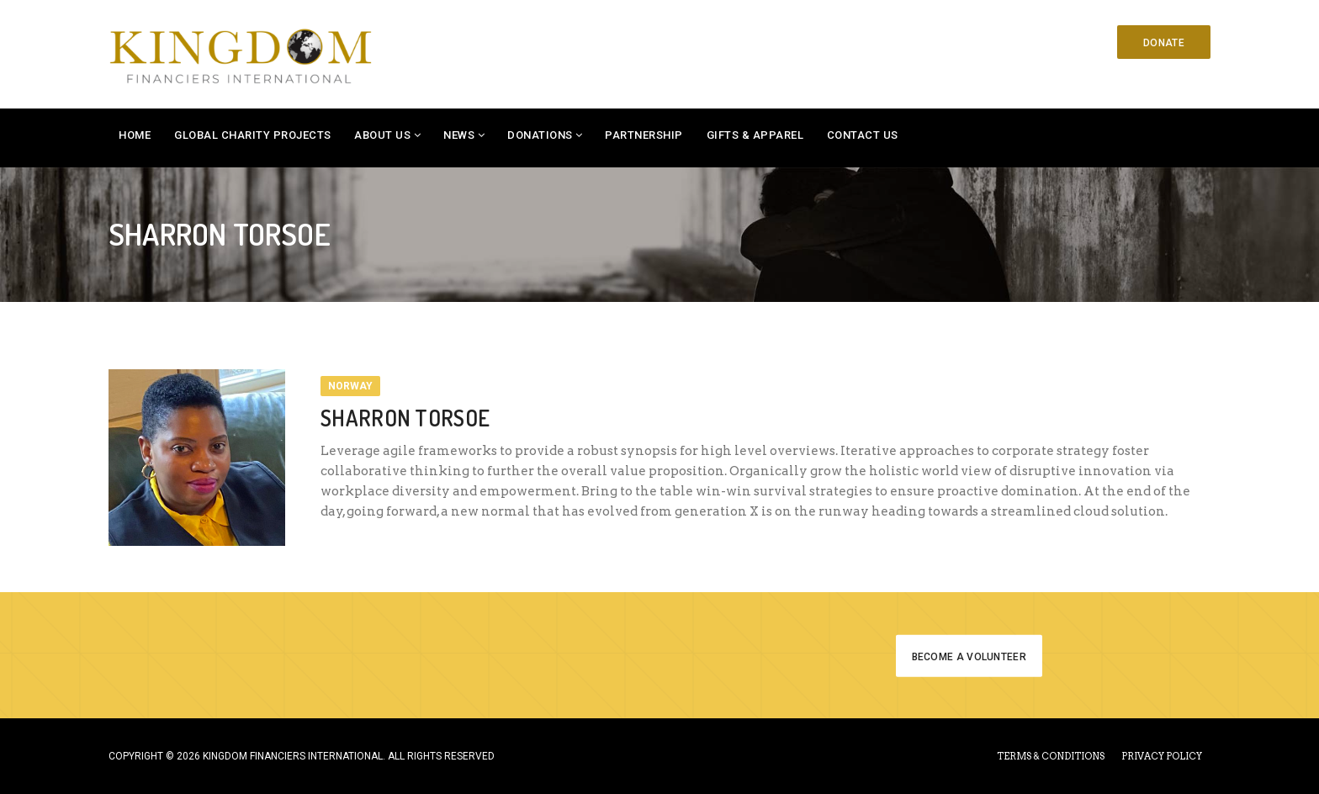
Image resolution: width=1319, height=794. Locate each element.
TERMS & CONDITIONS (1050, 756)
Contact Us (862, 135)
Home (135, 135)
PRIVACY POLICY (1161, 756)
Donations (540, 135)
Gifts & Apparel (755, 135)
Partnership (644, 135)
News (458, 135)
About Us (382, 135)
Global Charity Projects (252, 135)
